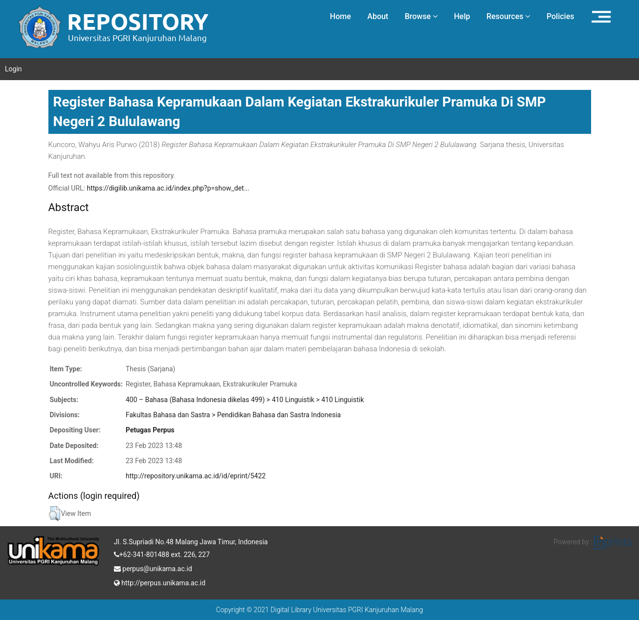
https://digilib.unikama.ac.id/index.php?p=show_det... (168, 188)
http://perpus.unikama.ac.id (159, 582)
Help (462, 16)
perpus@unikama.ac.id (153, 568)
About (377, 16)
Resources (508, 16)
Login (13, 69)
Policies (560, 16)
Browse (421, 16)
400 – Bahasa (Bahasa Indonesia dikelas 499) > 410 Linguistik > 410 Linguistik (245, 400)
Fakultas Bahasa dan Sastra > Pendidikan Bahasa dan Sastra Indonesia (233, 415)
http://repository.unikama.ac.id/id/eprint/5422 (195, 476)
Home (340, 16)
